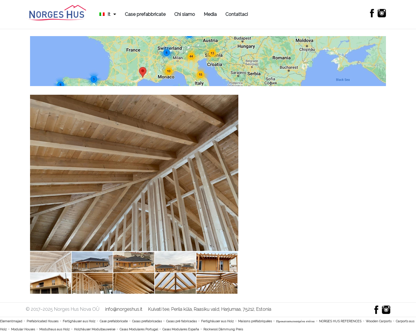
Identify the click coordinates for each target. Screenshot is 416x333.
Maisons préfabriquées (255, 321)
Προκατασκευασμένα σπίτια (295, 321)
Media (210, 14)
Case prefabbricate (145, 14)
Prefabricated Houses (42, 321)
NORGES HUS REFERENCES (340, 321)
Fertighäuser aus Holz (79, 321)
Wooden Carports (378, 321)
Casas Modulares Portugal (139, 329)
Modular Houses (23, 329)
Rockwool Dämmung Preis (223, 329)
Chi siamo (184, 14)
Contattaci (236, 14)
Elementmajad (11, 321)
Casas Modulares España (180, 329)
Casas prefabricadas (147, 321)
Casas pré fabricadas (181, 321)
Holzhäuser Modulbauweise (94, 329)
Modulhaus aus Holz (54, 329)
